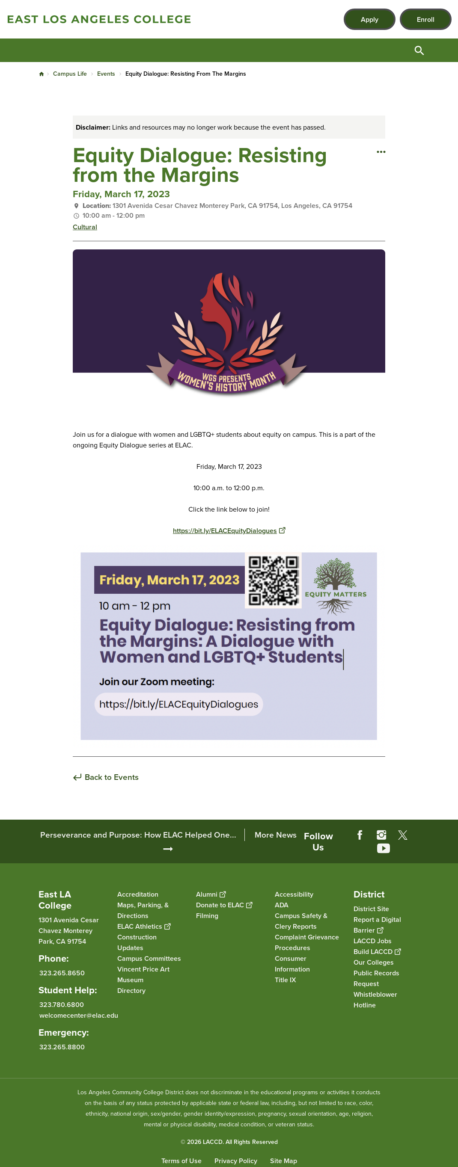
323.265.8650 (62, 973)
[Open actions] (381, 151)
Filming (207, 916)
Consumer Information (292, 964)
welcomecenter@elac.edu (78, 1015)
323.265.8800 (62, 1047)
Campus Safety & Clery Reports (301, 921)
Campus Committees (149, 958)
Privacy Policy (235, 1161)
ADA (281, 905)
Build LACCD (377, 952)
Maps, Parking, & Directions (143, 910)
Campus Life (70, 73)
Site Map (283, 1161)
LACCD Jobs (373, 941)
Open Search (419, 50)
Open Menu (441, 50)
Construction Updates (137, 942)
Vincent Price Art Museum (143, 974)
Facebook (360, 835)
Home (42, 74)
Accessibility (294, 894)
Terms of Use (181, 1161)
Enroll (425, 19)
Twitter (402, 835)
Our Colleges (374, 962)
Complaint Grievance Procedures (307, 942)
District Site (371, 909)
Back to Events (112, 777)
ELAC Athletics (143, 926)
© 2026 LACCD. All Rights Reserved (229, 1141)
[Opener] (449, 832)
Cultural (85, 227)
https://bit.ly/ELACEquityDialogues (229, 531)
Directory (131, 990)
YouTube (383, 848)
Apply (369, 19)
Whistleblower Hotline (375, 999)
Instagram (381, 835)
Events (106, 73)
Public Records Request (376, 978)
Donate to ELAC (224, 905)
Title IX (285, 980)
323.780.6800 (61, 1005)
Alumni (211, 894)
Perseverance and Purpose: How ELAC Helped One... (138, 835)
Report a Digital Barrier (377, 925)
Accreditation (137, 894)
